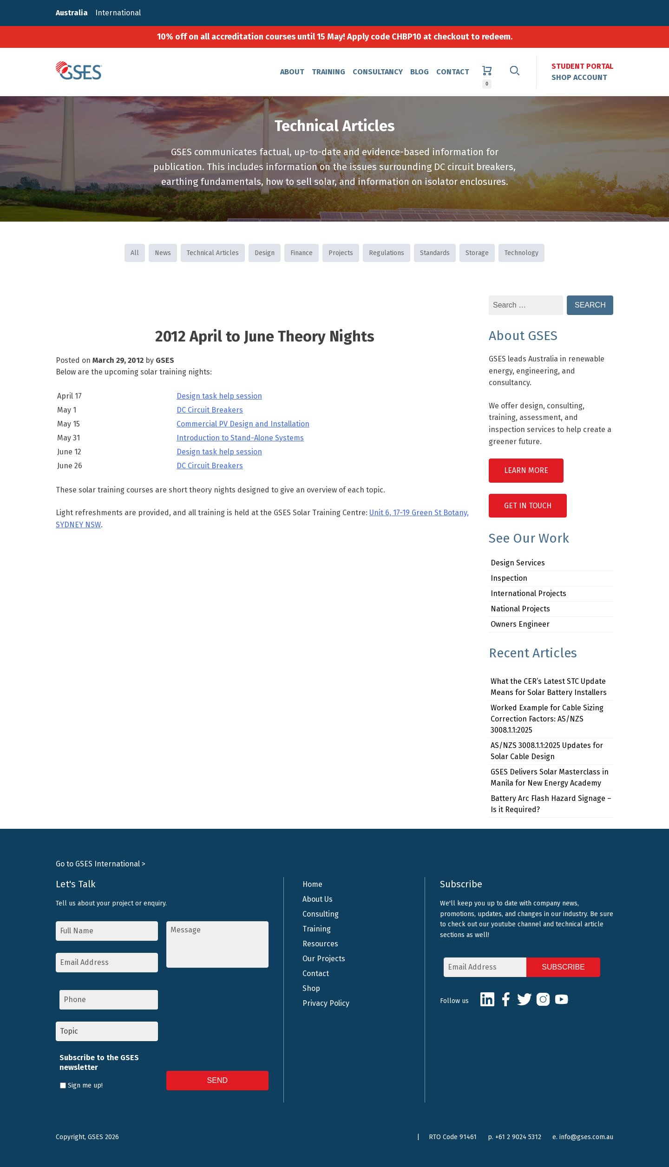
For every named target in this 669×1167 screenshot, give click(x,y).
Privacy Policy (325, 1003)
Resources (320, 943)
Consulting (320, 914)
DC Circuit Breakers (210, 410)
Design (265, 253)
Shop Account (579, 77)
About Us (317, 899)
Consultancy (378, 71)
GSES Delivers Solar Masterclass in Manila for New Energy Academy (550, 777)
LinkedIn (487, 999)
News (163, 253)
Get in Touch (527, 505)
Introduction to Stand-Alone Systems (240, 437)
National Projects (520, 608)
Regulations (386, 253)
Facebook (505, 999)
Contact (452, 71)
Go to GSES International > (100, 863)
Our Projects (323, 958)
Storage (477, 253)
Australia (72, 12)
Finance (301, 253)
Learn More (526, 470)
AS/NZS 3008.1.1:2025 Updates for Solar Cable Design (547, 751)
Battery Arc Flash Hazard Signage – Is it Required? (551, 804)
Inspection (509, 578)
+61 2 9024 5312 (518, 1137)
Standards (435, 253)
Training (328, 71)
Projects (340, 253)
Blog (419, 71)
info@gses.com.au (586, 1137)
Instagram (543, 999)
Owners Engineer (520, 624)
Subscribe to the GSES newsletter (99, 1062)
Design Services (518, 562)
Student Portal (582, 66)
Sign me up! (85, 1085)
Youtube (561, 999)
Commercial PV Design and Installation (243, 424)
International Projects (528, 593)
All (135, 253)
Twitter (524, 999)
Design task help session (219, 396)
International (118, 12)
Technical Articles (213, 253)
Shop (311, 988)
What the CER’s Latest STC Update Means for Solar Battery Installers (549, 687)
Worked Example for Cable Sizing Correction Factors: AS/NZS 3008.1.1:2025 (547, 718)
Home (312, 884)
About (292, 71)
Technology (521, 253)
